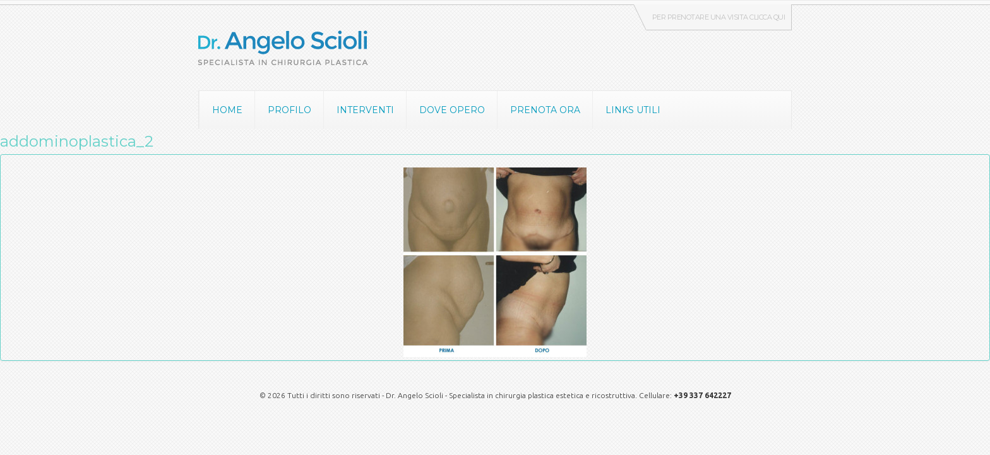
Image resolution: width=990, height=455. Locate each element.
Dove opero (452, 110)
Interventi (365, 110)
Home (227, 110)
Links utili (632, 110)
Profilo (289, 110)
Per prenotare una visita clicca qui (718, 17)
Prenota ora (545, 110)
